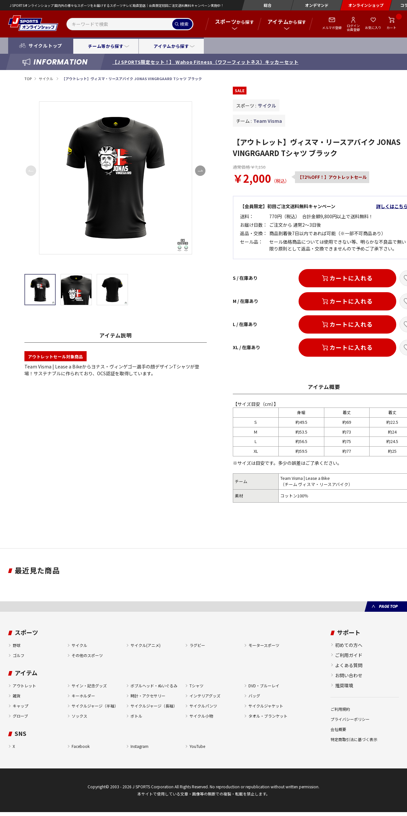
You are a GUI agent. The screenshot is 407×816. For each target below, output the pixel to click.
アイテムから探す (171, 46)
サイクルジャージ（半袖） (95, 706)
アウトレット (24, 685)
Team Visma (267, 121)
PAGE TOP (388, 606)
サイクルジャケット (265, 706)
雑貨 (17, 695)
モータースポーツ (263, 645)
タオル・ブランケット (268, 716)
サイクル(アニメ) (146, 645)
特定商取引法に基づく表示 (353, 739)
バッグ (254, 695)
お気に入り (373, 27)
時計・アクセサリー (148, 695)
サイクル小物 (201, 716)
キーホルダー (83, 695)
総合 (268, 5)
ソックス (79, 716)
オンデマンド (317, 5)
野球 (17, 645)
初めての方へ (348, 645)
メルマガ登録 (332, 27)
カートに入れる (351, 278)
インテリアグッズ (204, 695)
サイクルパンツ (203, 706)
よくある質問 (348, 665)
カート (391, 27)
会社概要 (338, 729)
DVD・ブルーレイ (263, 685)
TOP (28, 78)
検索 (184, 24)
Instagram (139, 746)
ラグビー (197, 645)
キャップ (20, 706)
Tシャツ (196, 685)
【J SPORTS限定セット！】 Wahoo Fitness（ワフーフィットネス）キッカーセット (205, 62)
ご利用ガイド (348, 655)
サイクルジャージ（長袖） (154, 706)
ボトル (136, 716)
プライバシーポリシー (350, 719)
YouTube (197, 746)
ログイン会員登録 (353, 27)
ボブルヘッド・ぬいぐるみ (154, 685)
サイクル (46, 78)
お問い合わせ (348, 675)
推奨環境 (344, 685)
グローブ (20, 716)
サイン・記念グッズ (89, 685)
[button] (200, 170)
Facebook (81, 746)
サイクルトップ (45, 45)
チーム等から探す (105, 46)
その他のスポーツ (87, 655)
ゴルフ (18, 655)
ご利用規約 (340, 709)
